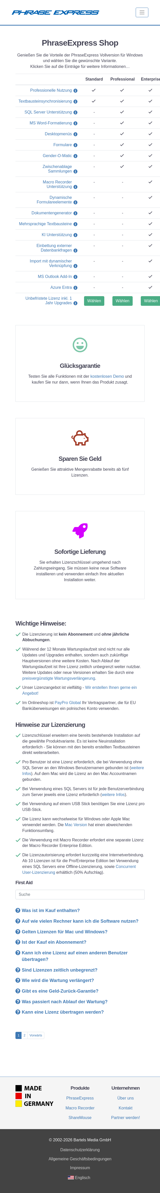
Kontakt (125, 1108)
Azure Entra (61, 287)
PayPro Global (68, 702)
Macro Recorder (80, 1108)
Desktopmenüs (58, 134)
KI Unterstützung (57, 235)
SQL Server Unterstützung (48, 112)
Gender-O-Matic (57, 156)
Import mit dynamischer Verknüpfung (51, 263)
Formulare (62, 145)
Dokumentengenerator (52, 213)
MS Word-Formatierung (51, 123)
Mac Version (76, 825)
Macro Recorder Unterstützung (57, 184)
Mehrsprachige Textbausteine (45, 224)
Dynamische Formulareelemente (54, 199)
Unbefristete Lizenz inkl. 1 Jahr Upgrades (49, 300)
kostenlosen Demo (107, 376)
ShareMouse (80, 1117)
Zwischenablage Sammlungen (57, 168)
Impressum (80, 1168)
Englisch (79, 1178)
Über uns (125, 1098)
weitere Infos (113, 794)
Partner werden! (125, 1117)
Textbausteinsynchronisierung (45, 101)
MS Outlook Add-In (55, 276)
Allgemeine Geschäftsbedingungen (80, 1159)
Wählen (94, 301)
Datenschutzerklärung (80, 1150)
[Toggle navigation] (142, 12)
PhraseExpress (80, 1098)
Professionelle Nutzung (51, 90)
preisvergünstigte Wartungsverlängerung (58, 678)
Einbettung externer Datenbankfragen (54, 247)
